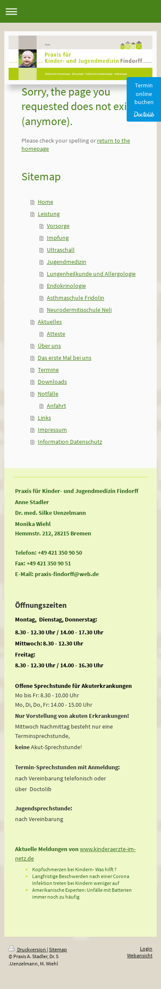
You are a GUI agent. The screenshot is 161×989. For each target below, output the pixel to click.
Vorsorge (58, 226)
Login (146, 948)
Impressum (52, 429)
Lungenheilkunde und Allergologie (91, 274)
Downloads (52, 381)
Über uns (49, 346)
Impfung (58, 238)
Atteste (56, 334)
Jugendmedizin (66, 262)
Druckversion (28, 949)
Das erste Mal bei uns (64, 358)
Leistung (49, 214)
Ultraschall (61, 250)
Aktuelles (50, 322)
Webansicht (139, 955)
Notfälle (48, 393)
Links (44, 417)
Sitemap (58, 949)
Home (45, 202)
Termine (48, 369)
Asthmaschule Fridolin (75, 298)
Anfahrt (56, 405)
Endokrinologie (66, 286)
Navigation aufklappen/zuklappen (80, 11)
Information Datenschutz (70, 441)
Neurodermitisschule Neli (79, 310)
